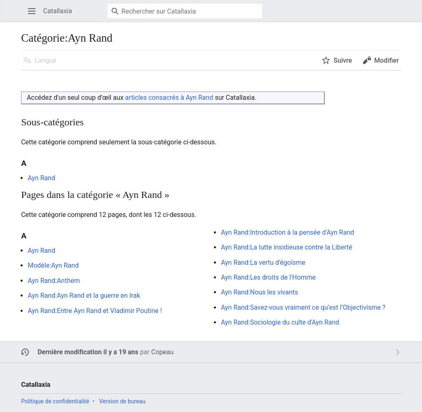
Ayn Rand (41, 178)
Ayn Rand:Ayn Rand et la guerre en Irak (84, 295)
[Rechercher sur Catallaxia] (185, 11)
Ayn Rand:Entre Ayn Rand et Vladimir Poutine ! (95, 311)
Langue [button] (45, 60)
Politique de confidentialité (55, 401)
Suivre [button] (342, 60)
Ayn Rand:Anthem (54, 281)
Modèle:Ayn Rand (53, 265)
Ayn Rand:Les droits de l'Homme (268, 277)
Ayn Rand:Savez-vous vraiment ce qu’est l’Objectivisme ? (303, 307)
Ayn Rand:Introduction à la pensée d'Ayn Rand (287, 232)
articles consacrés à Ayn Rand (169, 97)
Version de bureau (122, 401)
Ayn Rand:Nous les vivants (259, 292)
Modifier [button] (386, 60)
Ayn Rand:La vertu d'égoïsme (263, 262)
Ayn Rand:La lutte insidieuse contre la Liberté (286, 247)
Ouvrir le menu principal (34, 15)
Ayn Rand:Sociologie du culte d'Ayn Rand (280, 322)
